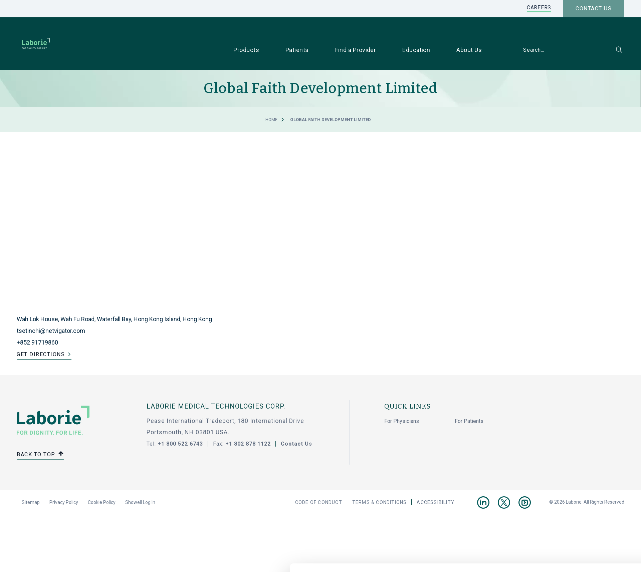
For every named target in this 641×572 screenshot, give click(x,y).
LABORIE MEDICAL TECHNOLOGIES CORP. (216, 387)
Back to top (40, 436)
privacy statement (164, 497)
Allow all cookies (540, 458)
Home (271, 100)
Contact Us (296, 425)
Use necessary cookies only (539, 480)
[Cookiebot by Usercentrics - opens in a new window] (88, 519)
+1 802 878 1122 (248, 425)
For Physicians (401, 402)
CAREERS (539, 7)
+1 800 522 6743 (180, 425)
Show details (399, 519)
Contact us (594, 8)
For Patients (469, 402)
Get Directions (41, 335)
